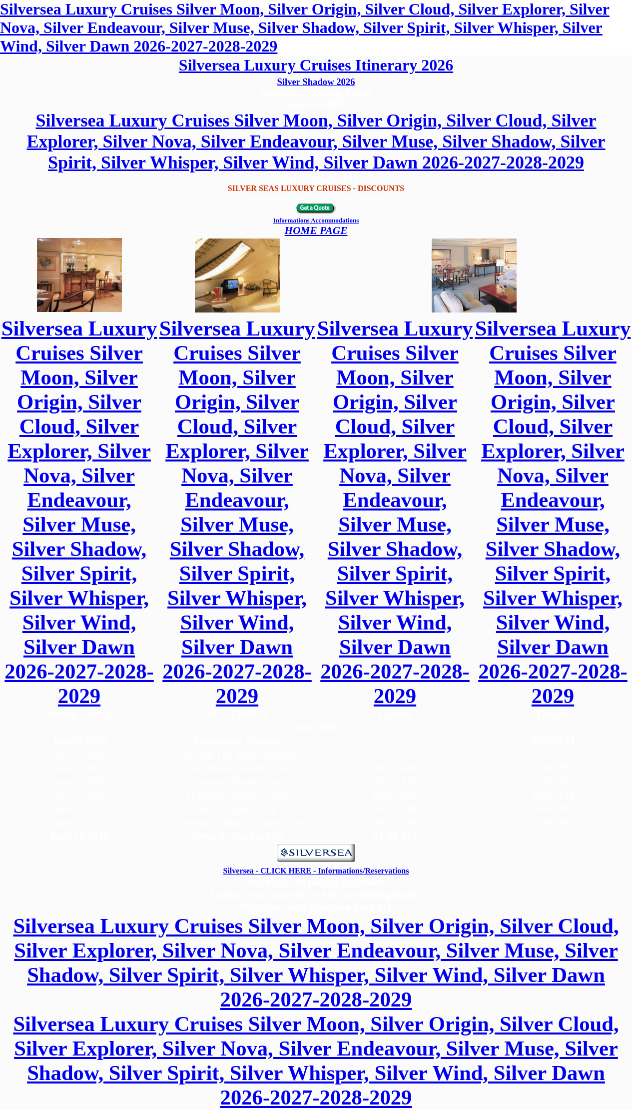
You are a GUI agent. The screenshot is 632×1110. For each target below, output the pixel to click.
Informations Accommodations (316, 220)
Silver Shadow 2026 (316, 81)
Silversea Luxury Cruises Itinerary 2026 (316, 65)
